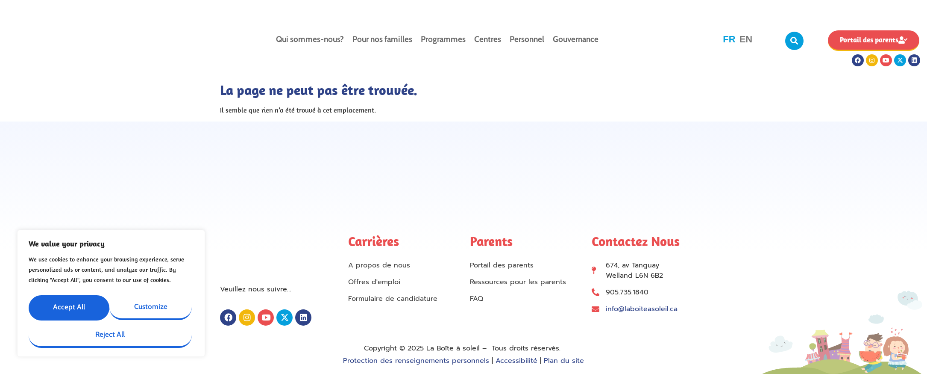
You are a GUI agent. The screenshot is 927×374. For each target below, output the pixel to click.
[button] (794, 41)
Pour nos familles (382, 39)
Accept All (152, 333)
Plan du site (564, 361)
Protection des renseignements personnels (416, 361)
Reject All (68, 333)
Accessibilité (516, 361)
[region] (111, 293)
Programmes (443, 39)
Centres (487, 39)
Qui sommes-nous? (310, 39)
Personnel (527, 39)
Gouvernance (575, 39)
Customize (109, 305)
